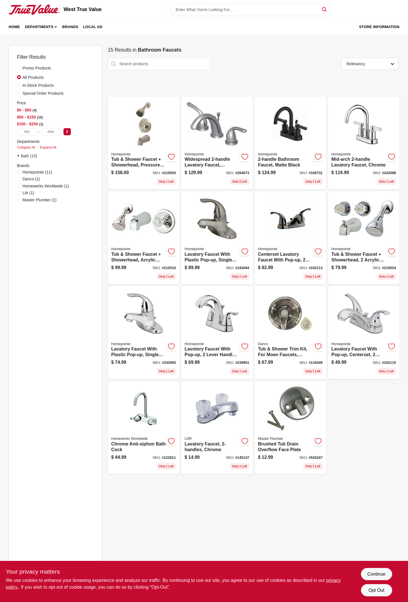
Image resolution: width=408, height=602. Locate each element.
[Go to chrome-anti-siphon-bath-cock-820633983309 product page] (143, 427)
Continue (376, 574)
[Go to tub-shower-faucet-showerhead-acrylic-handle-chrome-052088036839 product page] (143, 237)
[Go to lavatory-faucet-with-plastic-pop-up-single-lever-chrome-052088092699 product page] (143, 332)
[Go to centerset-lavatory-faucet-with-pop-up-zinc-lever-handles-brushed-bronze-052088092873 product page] (290, 237)
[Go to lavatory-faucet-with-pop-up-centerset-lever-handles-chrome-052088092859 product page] (364, 332)
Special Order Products (43, 93)
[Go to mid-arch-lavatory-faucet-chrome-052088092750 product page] (364, 143)
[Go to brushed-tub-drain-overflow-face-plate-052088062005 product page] (290, 427)
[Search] (324, 9)
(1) (31, 179)
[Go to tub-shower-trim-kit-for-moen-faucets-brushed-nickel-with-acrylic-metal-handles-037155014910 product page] (290, 332)
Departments (39, 27)
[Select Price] (67, 131)
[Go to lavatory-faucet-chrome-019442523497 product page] (217, 427)
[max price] (51, 131)
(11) (37, 172)
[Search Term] (250, 9)
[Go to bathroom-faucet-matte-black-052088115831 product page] (290, 143)
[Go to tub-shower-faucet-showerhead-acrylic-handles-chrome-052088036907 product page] (364, 237)
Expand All (48, 147)
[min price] (27, 131)
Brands (70, 27)
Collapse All (26, 147)
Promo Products (37, 68)
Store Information (379, 27)
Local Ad (92, 27)
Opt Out (376, 590)
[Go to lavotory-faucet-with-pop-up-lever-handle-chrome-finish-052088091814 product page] (217, 332)
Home (14, 27)
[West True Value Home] (34, 10)
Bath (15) (29, 156)
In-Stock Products (38, 85)
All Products (33, 77)
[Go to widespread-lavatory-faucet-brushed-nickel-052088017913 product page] (217, 143)
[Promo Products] (19, 68)
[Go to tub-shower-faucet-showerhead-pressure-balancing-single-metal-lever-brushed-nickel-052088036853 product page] (143, 143)
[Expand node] (19, 156)
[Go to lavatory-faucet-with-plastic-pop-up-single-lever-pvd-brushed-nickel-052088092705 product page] (217, 237)
